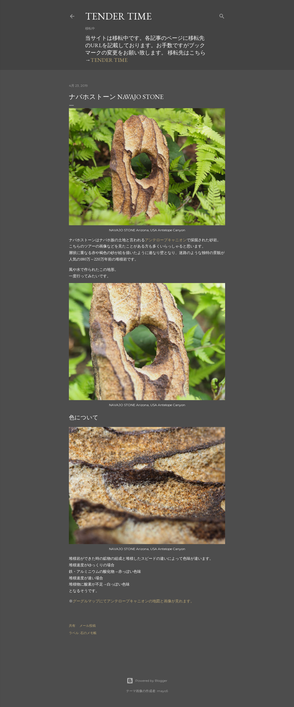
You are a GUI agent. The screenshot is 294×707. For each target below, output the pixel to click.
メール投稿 (87, 626)
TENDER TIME (118, 16)
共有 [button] (72, 626)
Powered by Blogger (147, 680)
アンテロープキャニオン (166, 239)
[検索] (222, 15)
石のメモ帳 (88, 633)
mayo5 (162, 691)
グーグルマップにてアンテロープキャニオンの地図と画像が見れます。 (133, 601)
